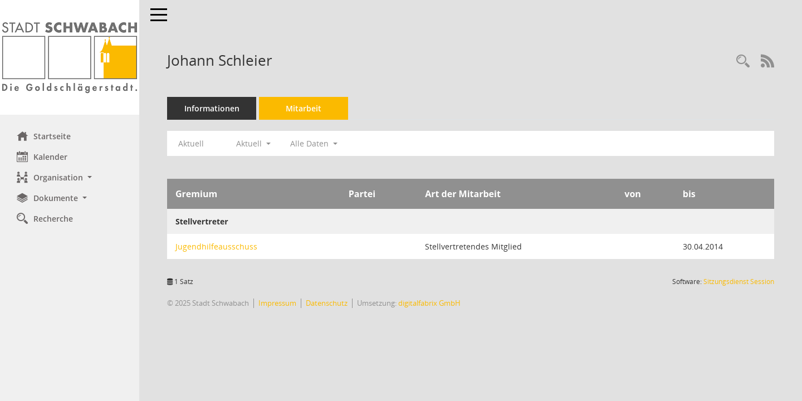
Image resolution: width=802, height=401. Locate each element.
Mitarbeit (303, 108)
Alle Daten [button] (314, 143)
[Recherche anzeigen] (743, 61)
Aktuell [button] (253, 143)
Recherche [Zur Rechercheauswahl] (45, 218)
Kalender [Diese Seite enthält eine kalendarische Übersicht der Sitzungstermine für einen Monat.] (42, 156)
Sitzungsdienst (738, 281)
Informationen (211, 108)
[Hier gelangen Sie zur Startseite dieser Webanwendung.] (69, 57)
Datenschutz (327, 303)
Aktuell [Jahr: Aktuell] (191, 143)
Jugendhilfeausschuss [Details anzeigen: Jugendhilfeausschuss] (216, 246)
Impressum (277, 303)
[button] (69, 177)
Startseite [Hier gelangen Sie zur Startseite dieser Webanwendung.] (44, 135)
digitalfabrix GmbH (429, 303)
